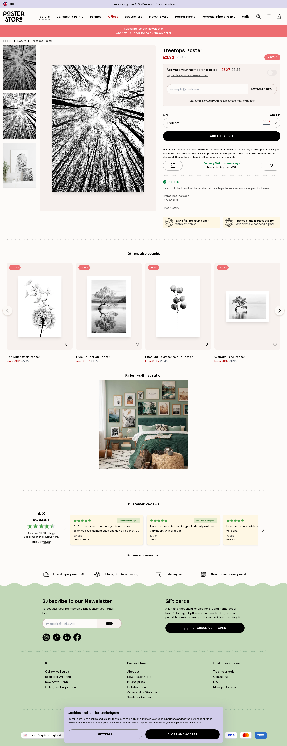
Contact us (221, 677)
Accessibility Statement (143, 692)
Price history (171, 208)
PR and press (136, 682)
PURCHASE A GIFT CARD (205, 628)
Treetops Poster (41, 41)
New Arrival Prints (57, 682)
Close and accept (182, 734)
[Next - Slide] (280, 311)
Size (166, 115)
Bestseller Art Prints (58, 677)
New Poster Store (139, 677)
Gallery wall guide (57, 671)
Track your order (224, 671)
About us (133, 671)
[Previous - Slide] (7, 311)
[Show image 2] (19, 116)
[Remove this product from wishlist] (270, 166)
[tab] (269, 16)
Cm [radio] (272, 115)
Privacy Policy (214, 100)
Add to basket (221, 136)
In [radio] (279, 115)
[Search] (258, 16)
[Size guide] (173, 166)
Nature (21, 41)
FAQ (215, 682)
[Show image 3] (19, 165)
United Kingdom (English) (44, 735)
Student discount (139, 697)
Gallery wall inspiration (60, 687)
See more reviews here (143, 555)
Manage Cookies (224, 687)
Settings (104, 734)
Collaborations (137, 687)
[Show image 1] (19, 67)
